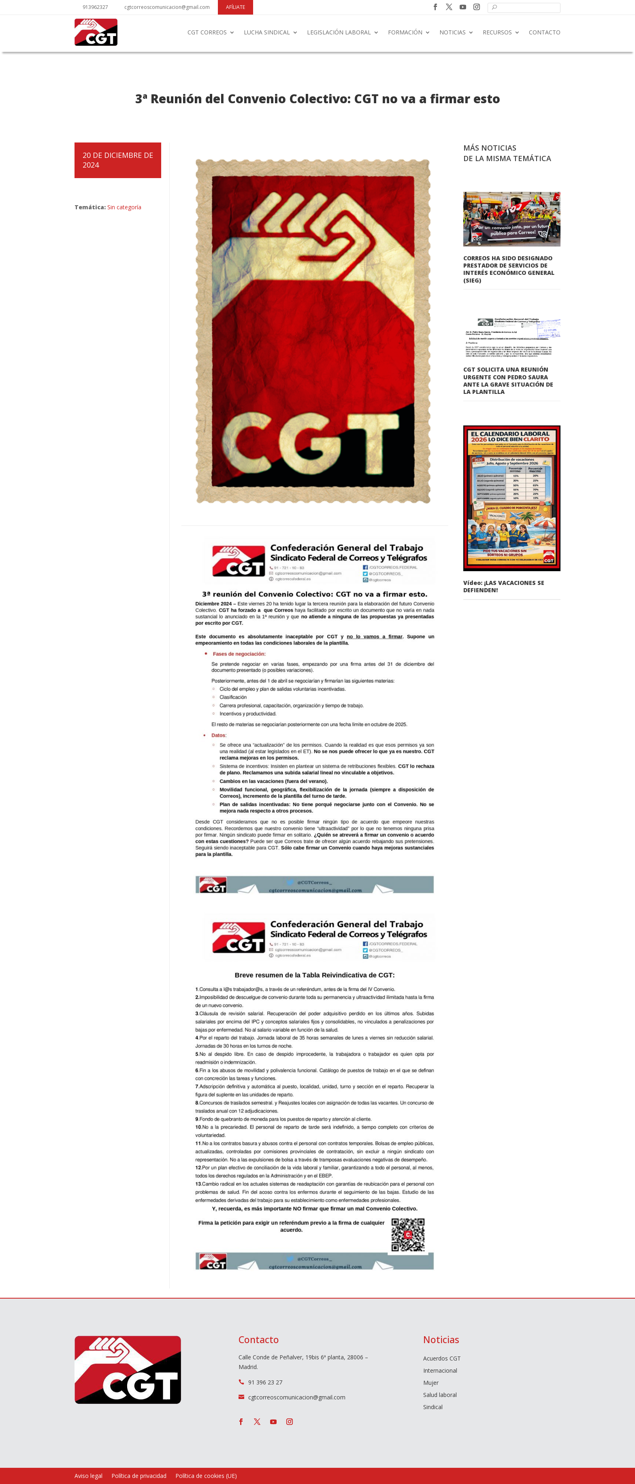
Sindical (433, 1407)
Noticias (452, 32)
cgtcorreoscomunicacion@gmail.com (167, 7)
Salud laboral (440, 1395)
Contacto (544, 32)
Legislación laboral (339, 32)
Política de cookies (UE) (206, 1476)
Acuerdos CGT (442, 1359)
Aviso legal (88, 1476)
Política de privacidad (138, 1476)
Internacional (440, 1371)
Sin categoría (124, 207)
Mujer (431, 1383)
